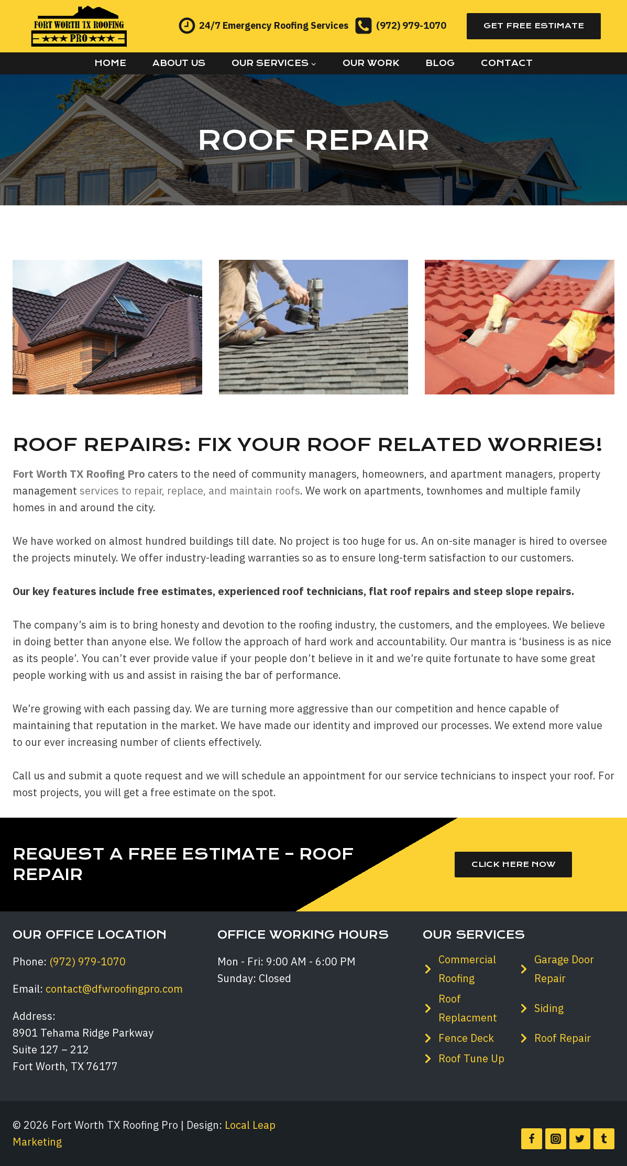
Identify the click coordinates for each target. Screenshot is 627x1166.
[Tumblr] (603, 1138)
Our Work (371, 63)
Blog (440, 63)
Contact (507, 63)
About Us (178, 63)
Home (110, 63)
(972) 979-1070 (87, 961)
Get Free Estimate (533, 25)
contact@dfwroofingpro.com (114, 989)
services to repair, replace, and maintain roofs (190, 490)
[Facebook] (531, 1138)
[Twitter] (579, 1138)
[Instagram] (555, 1138)
